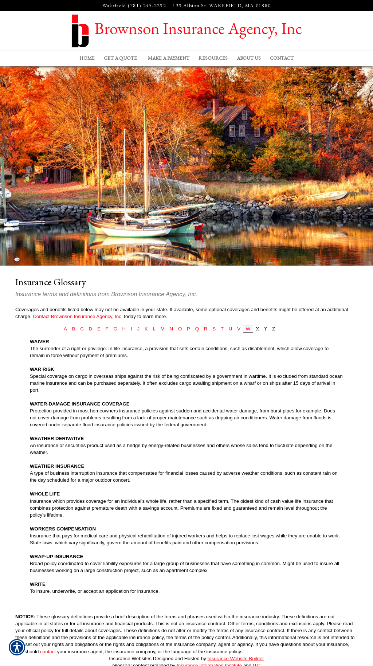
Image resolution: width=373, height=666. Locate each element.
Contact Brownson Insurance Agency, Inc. (77, 316)
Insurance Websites (130, 658)
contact (48, 651)
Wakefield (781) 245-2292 (134, 5)
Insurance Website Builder (235, 658)
